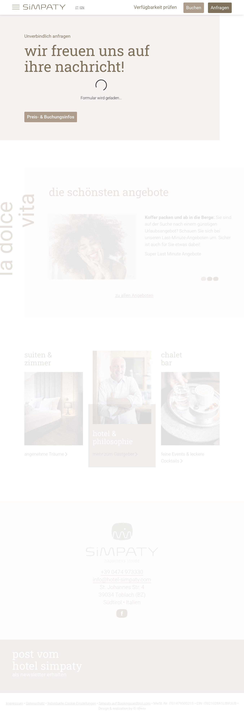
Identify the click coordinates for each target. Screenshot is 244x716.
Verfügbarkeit (155, 7)
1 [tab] (203, 280)
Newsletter (166, 665)
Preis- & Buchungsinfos (50, 117)
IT (76, 7)
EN (82, 7)
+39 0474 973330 (122, 573)
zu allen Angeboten (134, 296)
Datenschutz (35, 704)
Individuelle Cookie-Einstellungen (71, 704)
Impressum (14, 704)
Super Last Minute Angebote (173, 254)
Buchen (193, 7)
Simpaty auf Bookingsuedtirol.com (125, 704)
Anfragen (220, 7)
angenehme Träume (44, 454)
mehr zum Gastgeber (113, 454)
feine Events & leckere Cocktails (182, 458)
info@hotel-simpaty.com (122, 580)
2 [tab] (209, 280)
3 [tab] (216, 280)
